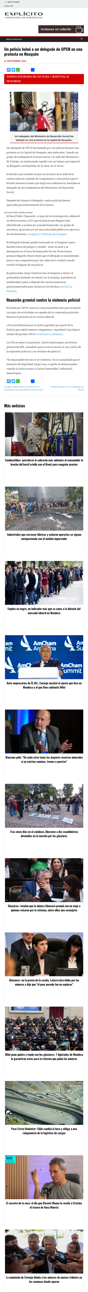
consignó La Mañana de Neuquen (47, 234)
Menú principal (14, 39)
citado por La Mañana (49, 334)
